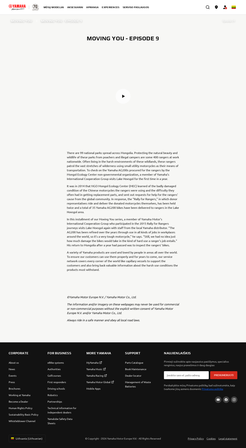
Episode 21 (229, 21)
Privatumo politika (212, 388)
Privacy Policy (196, 438)
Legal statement (228, 438)
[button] (123, 96)
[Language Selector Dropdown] (233, 7)
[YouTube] (218, 399)
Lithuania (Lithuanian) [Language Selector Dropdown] (26, 438)
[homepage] (17, 7)
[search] (207, 7)
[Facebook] (226, 399)
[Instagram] (234, 399)
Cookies (211, 438)
